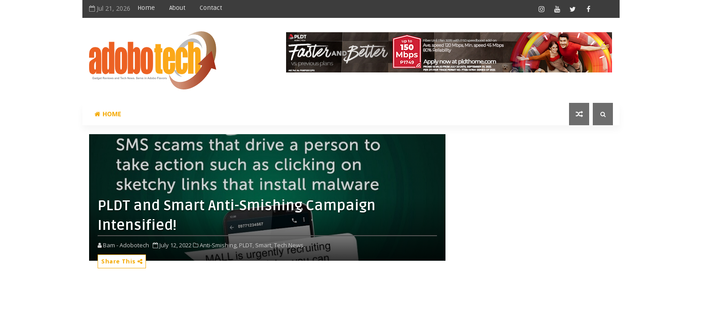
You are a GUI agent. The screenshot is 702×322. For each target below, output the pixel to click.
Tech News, (289, 245)
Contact (211, 8)
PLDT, (246, 245)
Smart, (264, 245)
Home (146, 8)
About (177, 8)
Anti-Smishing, (219, 245)
